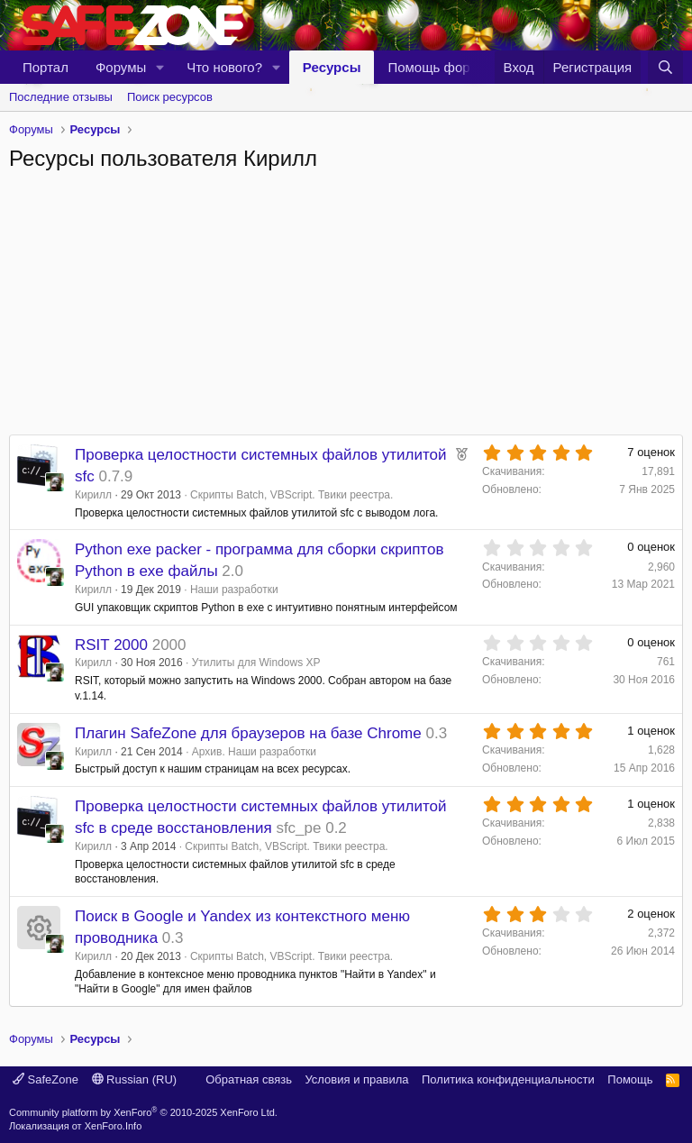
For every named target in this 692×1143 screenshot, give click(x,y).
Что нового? (224, 67)
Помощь (629, 1079)
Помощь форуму (439, 67)
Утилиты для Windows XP (256, 662)
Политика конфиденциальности (508, 1079)
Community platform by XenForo (143, 1112)
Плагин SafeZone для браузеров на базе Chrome (248, 733)
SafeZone (45, 1079)
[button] (160, 67)
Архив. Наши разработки (254, 751)
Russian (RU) (135, 1079)
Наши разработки (234, 589)
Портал (45, 67)
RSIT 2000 (111, 645)
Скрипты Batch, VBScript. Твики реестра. (291, 495)
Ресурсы (332, 67)
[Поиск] (665, 67)
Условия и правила (356, 1079)
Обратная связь (248, 1079)
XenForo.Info (113, 1125)
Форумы (121, 67)
